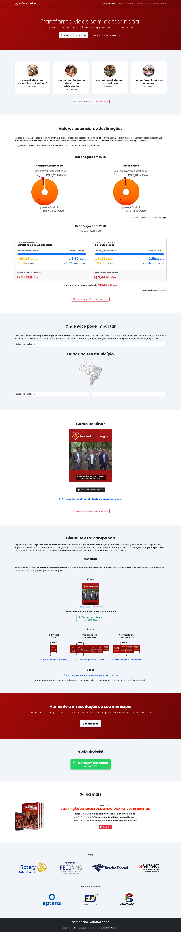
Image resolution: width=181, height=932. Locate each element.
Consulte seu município (106, 35)
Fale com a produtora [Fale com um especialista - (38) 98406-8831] (90, 618)
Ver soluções (90, 723)
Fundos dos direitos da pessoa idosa (110, 82)
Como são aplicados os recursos (148, 82)
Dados (120, 3)
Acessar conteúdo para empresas (90, 101)
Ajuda (163, 3)
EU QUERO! (105, 827)
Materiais (154, 3)
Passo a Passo (141, 3)
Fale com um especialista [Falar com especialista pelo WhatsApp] (90, 764)
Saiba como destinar (73, 35)
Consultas (129, 3)
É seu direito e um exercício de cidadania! (32, 82)
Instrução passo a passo (91, 489)
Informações (109, 3)
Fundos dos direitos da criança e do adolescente (71, 83)
